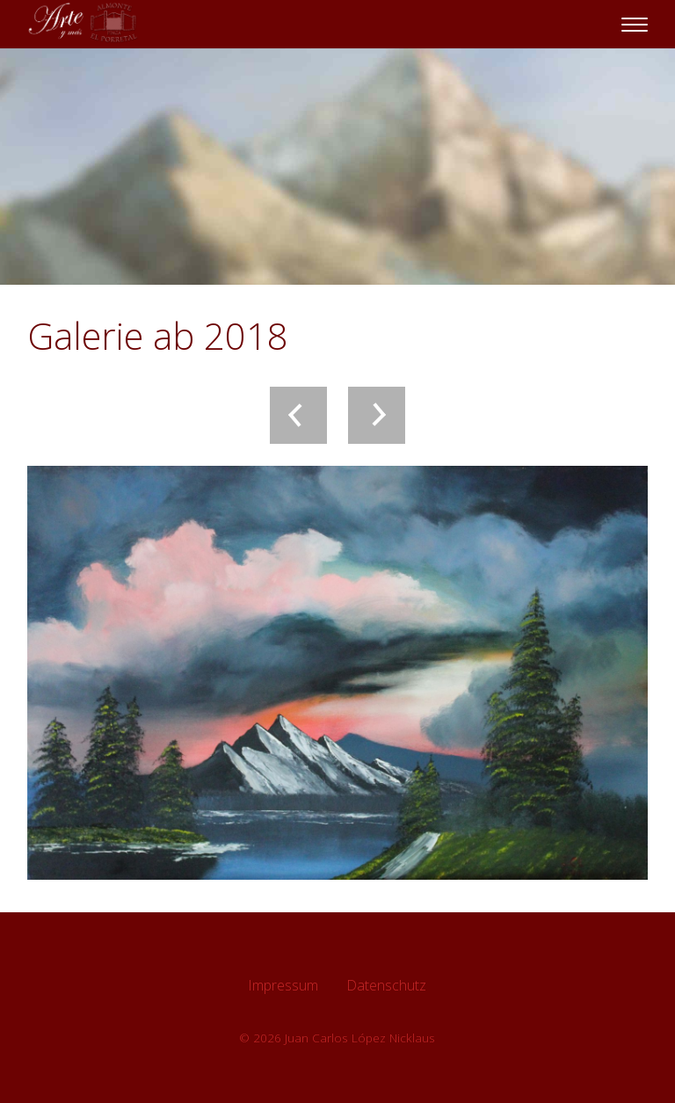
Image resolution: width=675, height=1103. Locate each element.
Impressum (283, 985)
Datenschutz (386, 985)
